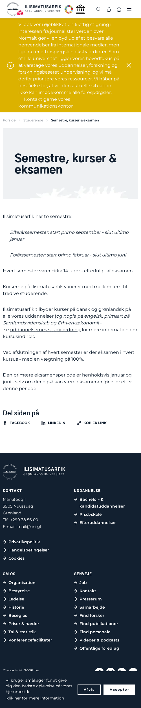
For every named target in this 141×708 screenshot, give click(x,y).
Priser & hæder (23, 623)
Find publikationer (99, 623)
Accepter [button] (119, 689)
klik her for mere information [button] (35, 698)
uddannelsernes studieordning (45, 329)
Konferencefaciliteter (30, 640)
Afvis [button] (89, 689)
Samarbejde (92, 607)
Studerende (33, 120)
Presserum (91, 599)
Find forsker (92, 615)
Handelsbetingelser (28, 550)
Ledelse (16, 599)
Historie (16, 607)
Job (83, 582)
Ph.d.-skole (91, 514)
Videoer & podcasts (99, 640)
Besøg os (17, 615)
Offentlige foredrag (99, 648)
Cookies (16, 558)
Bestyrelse (19, 590)
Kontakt (88, 590)
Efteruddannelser (98, 522)
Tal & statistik (22, 631)
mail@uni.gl (29, 526)
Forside (9, 120)
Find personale (95, 631)
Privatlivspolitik (24, 541)
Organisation (22, 582)
